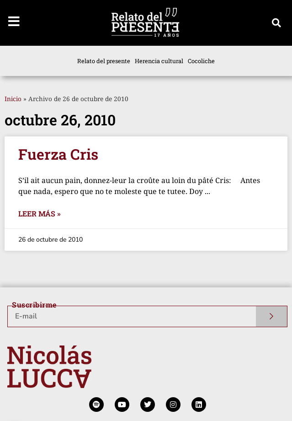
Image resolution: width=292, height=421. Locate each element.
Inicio (13, 98)
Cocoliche (201, 61)
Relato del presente (103, 61)
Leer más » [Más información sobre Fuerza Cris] (39, 213)
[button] (276, 23)
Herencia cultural (159, 61)
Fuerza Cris (58, 154)
